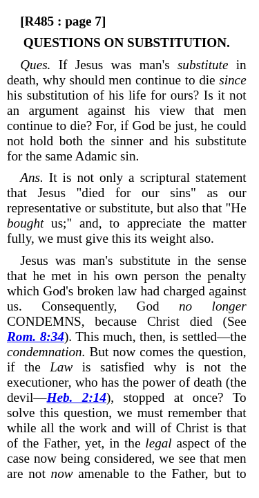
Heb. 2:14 (76, 397)
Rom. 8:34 (35, 336)
